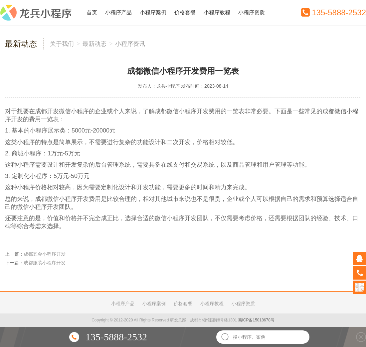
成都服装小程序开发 (45, 262)
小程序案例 (153, 12)
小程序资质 (251, 12)
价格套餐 (185, 12)
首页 (92, 12)
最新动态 (94, 44)
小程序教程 (217, 12)
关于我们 (62, 44)
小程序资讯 (130, 44)
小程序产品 (118, 12)
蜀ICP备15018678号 (256, 320)
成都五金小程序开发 (45, 254)
